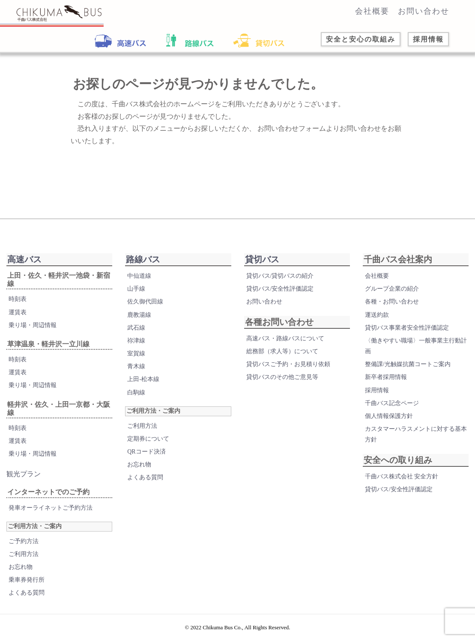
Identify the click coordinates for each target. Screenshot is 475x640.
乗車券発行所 (27, 580)
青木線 (136, 366)
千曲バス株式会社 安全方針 (402, 476)
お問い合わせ (423, 11)
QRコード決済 (146, 451)
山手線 (136, 288)
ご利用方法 (24, 554)
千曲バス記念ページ (392, 403)
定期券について (148, 439)
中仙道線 (139, 276)
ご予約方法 (24, 541)
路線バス (143, 259)
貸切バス (262, 259)
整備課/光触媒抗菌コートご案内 (408, 364)
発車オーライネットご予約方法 (51, 508)
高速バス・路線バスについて (285, 338)
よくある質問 (27, 592)
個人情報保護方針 (389, 416)
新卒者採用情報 (386, 377)
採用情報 (377, 390)
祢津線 (136, 340)
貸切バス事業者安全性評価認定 (407, 328)
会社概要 (372, 11)
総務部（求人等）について (282, 351)
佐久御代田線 (145, 301)
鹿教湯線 (139, 315)
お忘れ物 (21, 567)
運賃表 (18, 312)
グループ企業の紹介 (392, 288)
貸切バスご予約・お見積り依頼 (288, 364)
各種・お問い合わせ (392, 301)
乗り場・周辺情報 (33, 325)
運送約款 (377, 315)
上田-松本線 (143, 379)
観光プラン (23, 474)
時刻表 (18, 299)
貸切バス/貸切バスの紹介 (280, 276)
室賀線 (136, 353)
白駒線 (136, 392)
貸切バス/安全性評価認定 (280, 288)
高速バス (24, 259)
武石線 (136, 328)
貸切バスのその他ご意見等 (282, 377)
